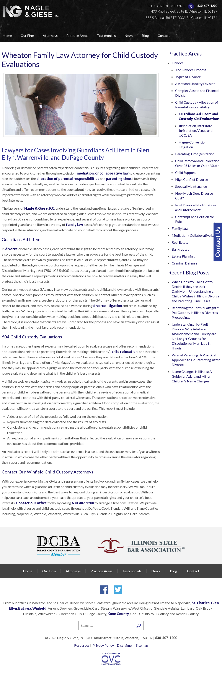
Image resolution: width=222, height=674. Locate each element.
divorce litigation (107, 306)
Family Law (180, 228)
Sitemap (142, 645)
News (128, 35)
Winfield (39, 608)
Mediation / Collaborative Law (194, 235)
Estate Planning (183, 256)
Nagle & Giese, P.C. (39, 208)
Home (7, 35)
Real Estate (180, 242)
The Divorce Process (190, 70)
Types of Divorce (188, 77)
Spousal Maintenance (191, 186)
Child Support (185, 172)
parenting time (118, 178)
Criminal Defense (184, 263)
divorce (11, 249)
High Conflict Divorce (191, 179)
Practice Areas (77, 35)
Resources (82, 645)
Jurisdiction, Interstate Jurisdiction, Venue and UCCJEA (195, 130)
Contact (164, 35)
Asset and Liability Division (195, 84)
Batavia (24, 608)
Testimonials (106, 35)
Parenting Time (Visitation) (195, 154)
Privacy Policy (103, 645)
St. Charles (201, 603)
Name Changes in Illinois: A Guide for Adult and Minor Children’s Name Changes (192, 376)
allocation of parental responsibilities (67, 178)
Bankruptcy (180, 249)
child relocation (124, 351)
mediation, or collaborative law (103, 173)
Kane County (118, 614)
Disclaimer (125, 645)
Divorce (178, 63)
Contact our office (31, 503)
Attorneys (50, 35)
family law (74, 224)
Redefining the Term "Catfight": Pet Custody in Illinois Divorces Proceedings (195, 312)
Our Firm (27, 35)
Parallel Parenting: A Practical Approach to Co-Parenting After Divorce (196, 360)
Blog (145, 35)
